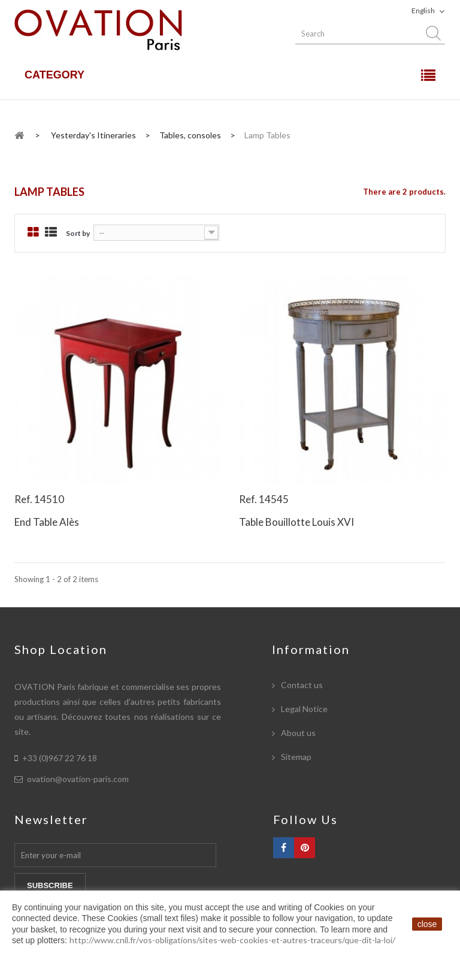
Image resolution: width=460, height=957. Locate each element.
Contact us (301, 685)
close (427, 924)
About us (297, 733)
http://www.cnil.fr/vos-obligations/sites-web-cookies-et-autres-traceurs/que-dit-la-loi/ (232, 940)
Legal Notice (303, 709)
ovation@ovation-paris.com (78, 779)
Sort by (78, 233)
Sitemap (295, 757)
